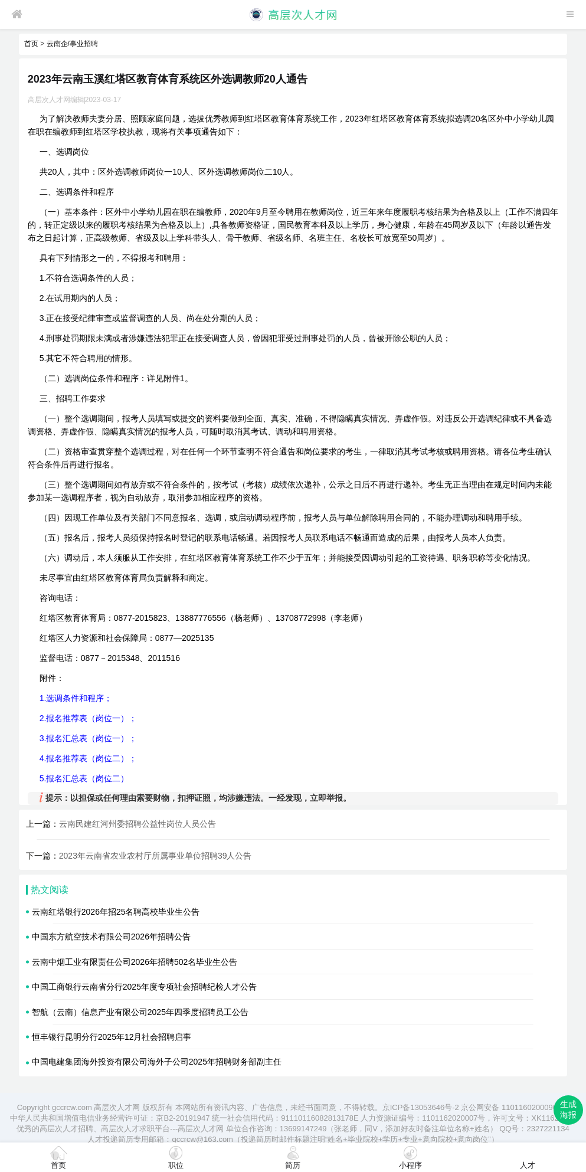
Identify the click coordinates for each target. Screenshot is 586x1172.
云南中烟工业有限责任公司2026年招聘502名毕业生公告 (135, 962)
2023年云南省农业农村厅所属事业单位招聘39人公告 (155, 855)
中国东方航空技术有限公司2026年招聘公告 (111, 936)
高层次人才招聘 (66, 1128)
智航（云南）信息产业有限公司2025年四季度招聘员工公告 (140, 1012)
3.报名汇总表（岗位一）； (89, 738)
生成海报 (568, 1109)
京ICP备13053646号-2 (420, 1107)
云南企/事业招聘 (72, 44)
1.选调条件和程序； (76, 698)
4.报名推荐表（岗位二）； (89, 758)
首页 (31, 44)
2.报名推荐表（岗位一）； (89, 718)
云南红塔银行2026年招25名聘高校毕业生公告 (116, 911)
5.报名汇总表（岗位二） (84, 778)
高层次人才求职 (128, 1128)
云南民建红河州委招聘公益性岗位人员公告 (137, 824)
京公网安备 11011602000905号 (515, 1107)
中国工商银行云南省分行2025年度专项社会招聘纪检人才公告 (144, 986)
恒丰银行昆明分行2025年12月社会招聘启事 (112, 1037)
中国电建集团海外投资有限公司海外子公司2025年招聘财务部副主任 (156, 1061)
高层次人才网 (117, 1107)
